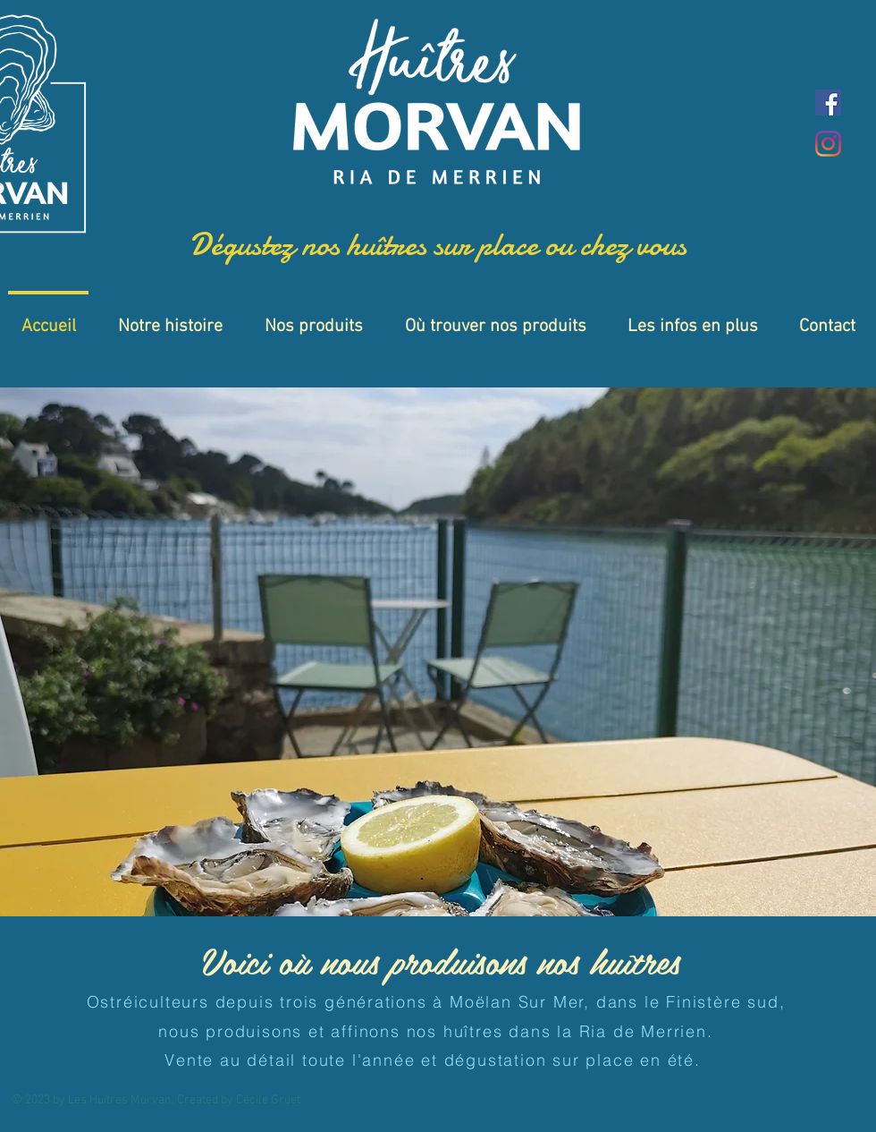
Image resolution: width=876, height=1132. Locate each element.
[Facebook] (828, 102)
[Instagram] (828, 144)
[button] (438, 651)
